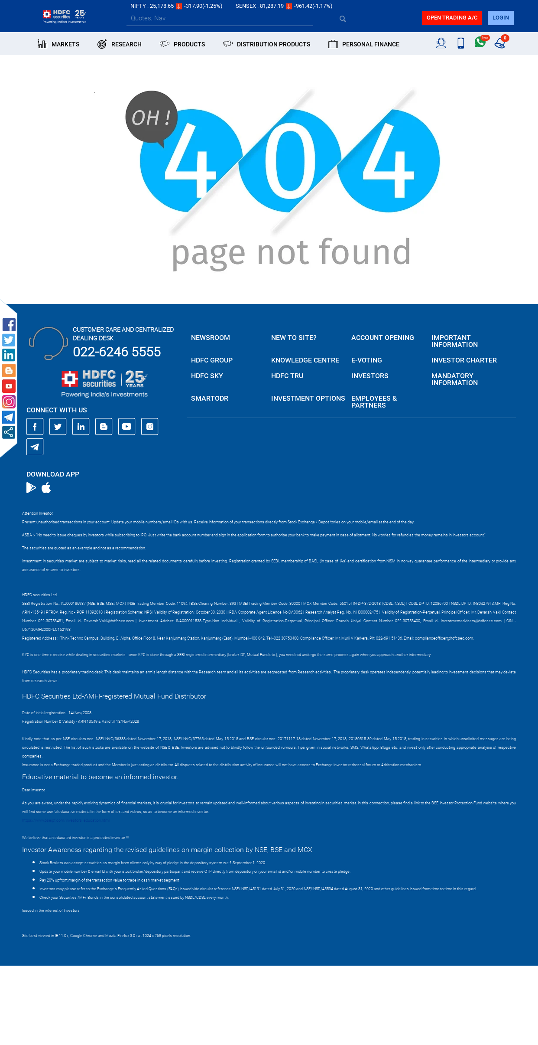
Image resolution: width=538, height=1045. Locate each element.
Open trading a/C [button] (452, 17)
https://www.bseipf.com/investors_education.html (66, 820)
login (501, 17)
